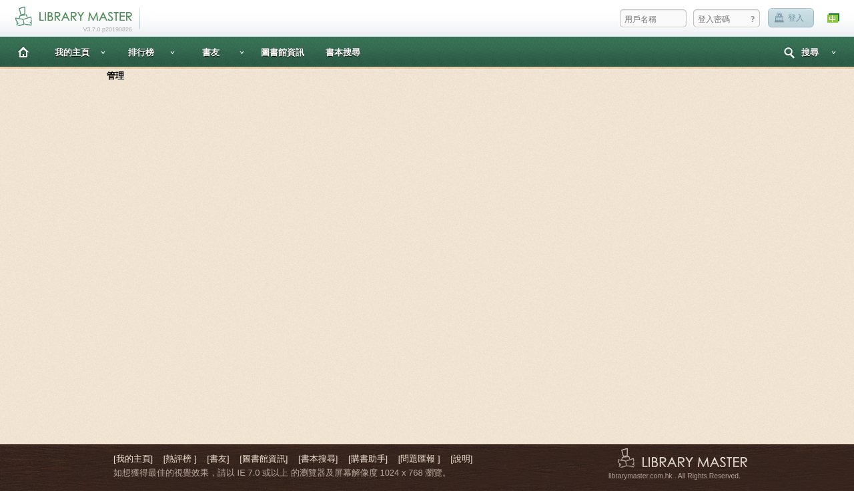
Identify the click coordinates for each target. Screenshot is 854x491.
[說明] (461, 459)
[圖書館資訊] (264, 459)
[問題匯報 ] (419, 459)
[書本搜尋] (318, 459)
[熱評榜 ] (180, 459)
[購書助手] (368, 459)
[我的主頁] (133, 459)
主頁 (23, 52)
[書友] (218, 459)
